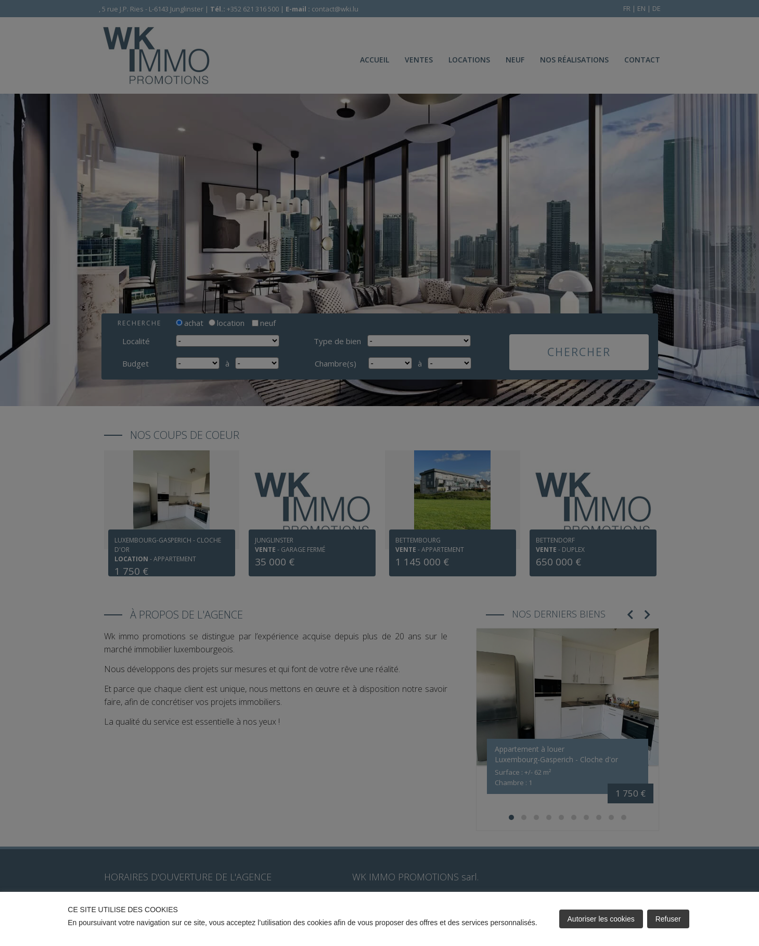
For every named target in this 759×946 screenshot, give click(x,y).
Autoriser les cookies (601, 919)
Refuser (668, 919)
